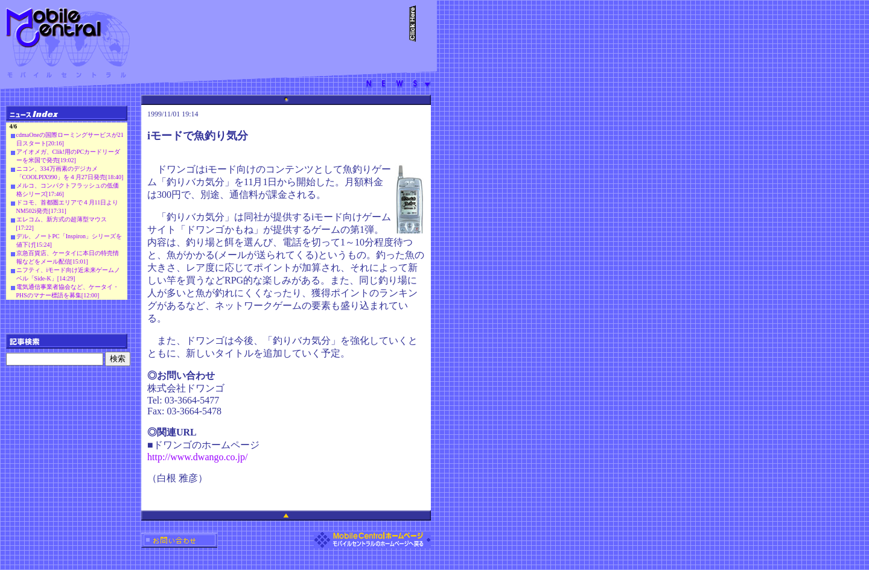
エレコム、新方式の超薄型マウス (61, 219)
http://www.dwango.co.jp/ (197, 457)
